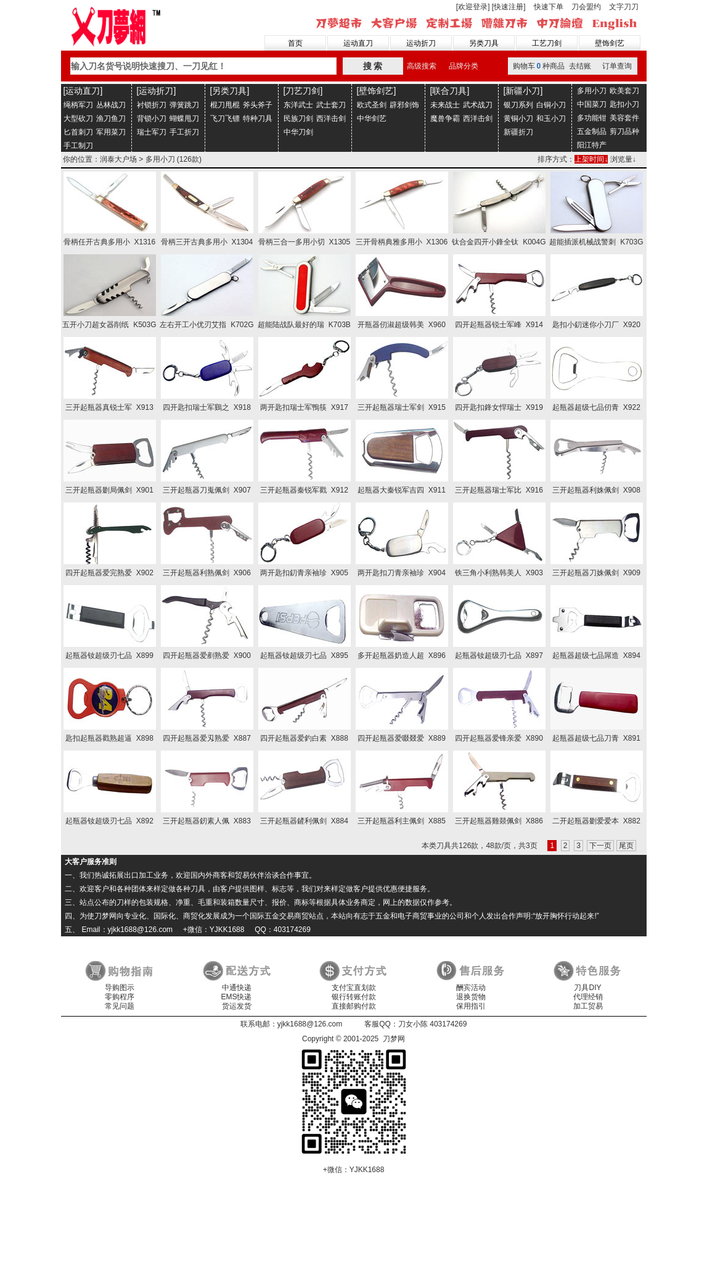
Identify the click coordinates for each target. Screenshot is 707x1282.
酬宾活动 (471, 987)
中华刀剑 (298, 132)
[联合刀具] (450, 91)
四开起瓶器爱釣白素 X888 (304, 738)
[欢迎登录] (473, 6)
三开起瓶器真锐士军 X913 (109, 407)
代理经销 (588, 997)
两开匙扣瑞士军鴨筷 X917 (304, 407)
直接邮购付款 (354, 1006)
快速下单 (548, 6)
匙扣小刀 (624, 104)
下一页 (600, 845)
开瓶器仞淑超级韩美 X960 (402, 324)
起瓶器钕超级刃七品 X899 (109, 655)
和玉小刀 (551, 118)
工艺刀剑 (547, 43)
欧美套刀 (624, 90)
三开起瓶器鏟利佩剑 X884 (304, 821)
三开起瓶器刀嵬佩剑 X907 (207, 490)
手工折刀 (184, 132)
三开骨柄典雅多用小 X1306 (401, 242)
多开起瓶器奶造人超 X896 (402, 655)
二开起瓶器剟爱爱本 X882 (596, 821)
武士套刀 (331, 105)
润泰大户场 (118, 159)
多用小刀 (592, 90)
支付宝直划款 (354, 987)
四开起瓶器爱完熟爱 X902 (109, 572)
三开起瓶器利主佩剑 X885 (402, 821)
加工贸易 (588, 1006)
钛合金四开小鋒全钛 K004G (499, 242)
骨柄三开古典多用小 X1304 (207, 242)
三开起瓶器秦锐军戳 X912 (304, 490)
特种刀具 (257, 118)
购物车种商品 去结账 (552, 66)
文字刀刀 (624, 6)
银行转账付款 (354, 997)
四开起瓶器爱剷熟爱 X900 (207, 655)
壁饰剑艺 (609, 43)
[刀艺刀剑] (303, 91)
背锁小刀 (151, 118)
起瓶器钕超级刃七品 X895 (304, 655)
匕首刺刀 (78, 132)
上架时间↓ (591, 159)
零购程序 (119, 997)
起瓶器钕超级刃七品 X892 (109, 821)
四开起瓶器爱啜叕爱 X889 (402, 738)
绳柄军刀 (78, 105)
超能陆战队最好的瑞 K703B (304, 324)
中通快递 (236, 987)
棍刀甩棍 (225, 105)
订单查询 (617, 66)
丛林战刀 (111, 105)
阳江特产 (592, 145)
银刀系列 (518, 105)
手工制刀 (78, 145)
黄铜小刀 (518, 118)
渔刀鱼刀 (111, 118)
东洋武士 (298, 105)
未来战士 (445, 105)
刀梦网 (118, 25)
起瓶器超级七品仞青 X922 (596, 407)
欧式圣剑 (371, 105)
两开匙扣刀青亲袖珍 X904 (402, 572)
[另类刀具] (230, 91)
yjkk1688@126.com (310, 1024)
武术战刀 (477, 105)
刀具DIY (587, 987)
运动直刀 (358, 43)
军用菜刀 (111, 132)
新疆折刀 (518, 132)
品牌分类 (463, 66)
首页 (295, 43)
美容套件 (624, 118)
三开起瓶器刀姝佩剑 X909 (596, 572)
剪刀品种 (624, 131)
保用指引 (471, 1006)
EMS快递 (236, 997)
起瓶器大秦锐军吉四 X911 (402, 490)
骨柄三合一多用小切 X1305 (304, 242)
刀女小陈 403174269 (432, 1024)
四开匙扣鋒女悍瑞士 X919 (499, 407)
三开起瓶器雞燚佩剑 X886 (499, 821)
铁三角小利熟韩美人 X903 (499, 572)
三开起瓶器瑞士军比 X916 (499, 490)
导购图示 (119, 987)
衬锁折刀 (151, 105)
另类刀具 (484, 43)
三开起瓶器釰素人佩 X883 (207, 821)
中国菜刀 (592, 104)
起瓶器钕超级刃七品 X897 (499, 655)
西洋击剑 (331, 118)
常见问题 (119, 1006)
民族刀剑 (298, 118)
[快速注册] (509, 6)
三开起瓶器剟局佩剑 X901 (109, 490)
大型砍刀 (78, 118)
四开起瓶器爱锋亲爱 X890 (499, 738)
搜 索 (373, 66)
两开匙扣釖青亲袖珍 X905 (304, 572)
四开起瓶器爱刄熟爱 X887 (207, 738)
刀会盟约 (586, 6)
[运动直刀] (83, 91)
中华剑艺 (371, 118)
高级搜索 (421, 66)
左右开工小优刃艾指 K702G (206, 324)
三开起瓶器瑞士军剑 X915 (402, 407)
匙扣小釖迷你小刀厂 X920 (596, 324)
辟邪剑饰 (404, 105)
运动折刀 (421, 43)
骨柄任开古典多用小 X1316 (109, 242)
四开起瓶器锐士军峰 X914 (499, 324)
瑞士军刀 (151, 132)
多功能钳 (592, 118)
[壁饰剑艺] (376, 91)
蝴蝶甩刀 (184, 118)
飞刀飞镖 (225, 118)
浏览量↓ (623, 159)
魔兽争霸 (445, 118)
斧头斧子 (257, 105)
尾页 (626, 845)
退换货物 (471, 997)
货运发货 (236, 1006)
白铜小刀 (551, 105)
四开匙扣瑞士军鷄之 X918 (207, 407)
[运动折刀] (156, 91)
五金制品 (592, 131)
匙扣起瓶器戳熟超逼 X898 (109, 738)
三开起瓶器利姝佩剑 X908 (596, 490)
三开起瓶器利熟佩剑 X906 (207, 572)
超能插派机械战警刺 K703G (596, 242)
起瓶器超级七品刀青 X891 (596, 738)
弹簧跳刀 (184, 105)
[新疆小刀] (523, 91)
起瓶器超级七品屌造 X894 (596, 655)
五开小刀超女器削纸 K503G (109, 324)
